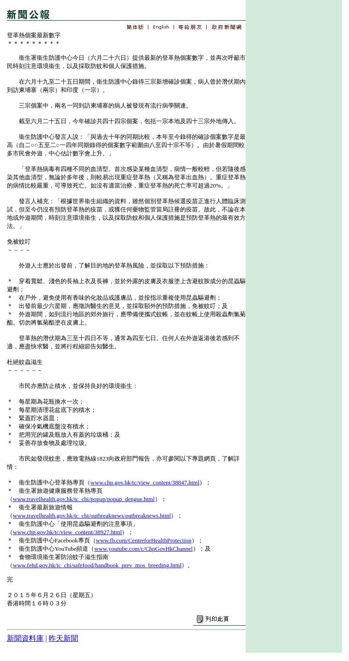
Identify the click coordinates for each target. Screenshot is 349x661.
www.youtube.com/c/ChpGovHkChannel (143, 548)
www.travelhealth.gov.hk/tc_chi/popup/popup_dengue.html (84, 499)
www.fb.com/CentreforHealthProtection (144, 540)
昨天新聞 (63, 638)
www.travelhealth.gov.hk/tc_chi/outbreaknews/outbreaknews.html (92, 515)
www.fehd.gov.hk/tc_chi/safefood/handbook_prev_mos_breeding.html (97, 565)
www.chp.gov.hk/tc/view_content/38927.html (67, 532)
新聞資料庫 (25, 638)
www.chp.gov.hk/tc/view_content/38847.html (144, 482)
